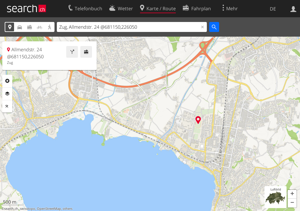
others (67, 209)
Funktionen (7, 106)
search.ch (11, 209)
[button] (292, 194)
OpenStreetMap (49, 209)
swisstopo (27, 209)
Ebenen (7, 94)
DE (273, 9)
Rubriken (7, 81)
